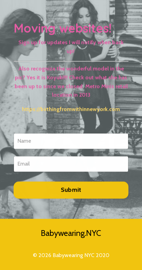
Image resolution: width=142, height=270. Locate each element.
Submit (71, 190)
